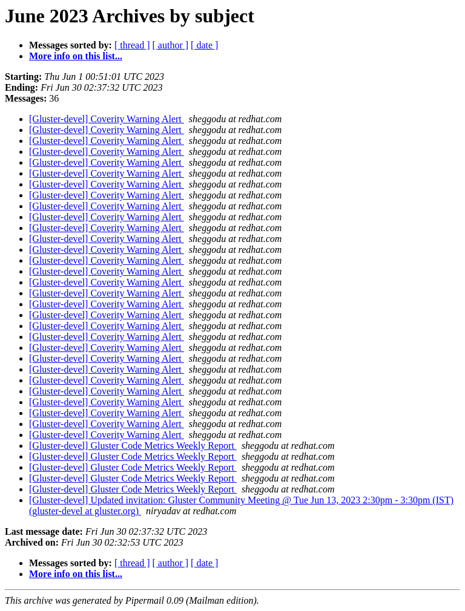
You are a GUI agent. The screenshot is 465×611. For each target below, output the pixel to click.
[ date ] (204, 45)
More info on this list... (75, 56)
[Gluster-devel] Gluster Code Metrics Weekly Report (133, 445)
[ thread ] (132, 45)
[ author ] (171, 45)
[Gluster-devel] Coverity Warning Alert (106, 119)
